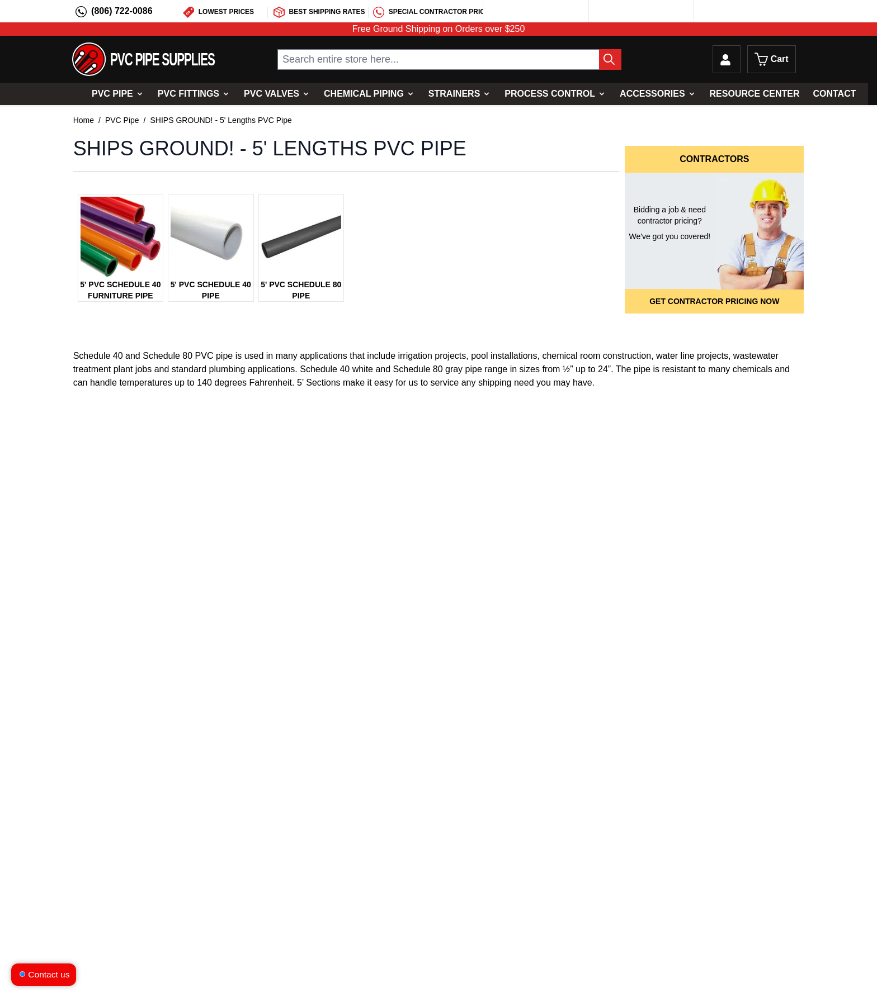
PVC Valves (271, 93)
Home (83, 120)
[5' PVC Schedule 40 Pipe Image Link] (210, 236)
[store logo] (143, 59)
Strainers (454, 93)
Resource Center (755, 93)
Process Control (549, 93)
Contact (834, 93)
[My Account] (727, 59)
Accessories (652, 93)
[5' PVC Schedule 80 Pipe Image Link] (301, 236)
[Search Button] (610, 59)
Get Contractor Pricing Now (714, 301)
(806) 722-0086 (121, 11)
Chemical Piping (364, 93)
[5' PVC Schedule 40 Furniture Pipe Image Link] (120, 236)
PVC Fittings (188, 93)
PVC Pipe (112, 93)
